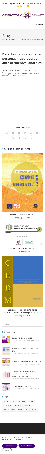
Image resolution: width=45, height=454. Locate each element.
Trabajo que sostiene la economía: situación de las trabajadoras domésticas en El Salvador (25, 373)
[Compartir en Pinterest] (19, 133)
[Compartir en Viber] (31, 133)
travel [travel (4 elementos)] (33, 410)
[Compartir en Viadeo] (25, 137)
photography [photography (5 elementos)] (9, 410)
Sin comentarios (33, 341)
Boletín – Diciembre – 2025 (22, 338)
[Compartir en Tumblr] (19, 137)
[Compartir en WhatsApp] (31, 137)
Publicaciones (19, 76)
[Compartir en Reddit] (13, 137)
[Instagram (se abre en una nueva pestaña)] (24, 6)
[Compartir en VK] (37, 133)
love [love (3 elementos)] (31, 402)
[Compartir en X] (6, 133)
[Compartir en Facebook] (13, 133)
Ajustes (7, 450)
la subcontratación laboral (22, 248)
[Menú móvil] (39, 25)
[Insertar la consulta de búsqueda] (22, 324)
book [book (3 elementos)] (6, 402)
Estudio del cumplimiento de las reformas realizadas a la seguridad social (22, 311)
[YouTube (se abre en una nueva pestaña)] (27, 6)
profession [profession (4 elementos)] (22, 410)
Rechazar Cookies (26, 446)
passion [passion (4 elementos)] (18, 406)
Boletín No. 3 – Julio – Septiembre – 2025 (27, 361)
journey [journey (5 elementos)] (22, 402)
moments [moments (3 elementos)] (7, 406)
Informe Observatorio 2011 (22, 214)
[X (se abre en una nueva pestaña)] (18, 6)
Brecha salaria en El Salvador (23, 386)
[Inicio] (3, 39)
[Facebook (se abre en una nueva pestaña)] (21, 6)
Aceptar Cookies (10, 446)
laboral (8, 70)
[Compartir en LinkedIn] (25, 133)
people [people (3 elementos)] (27, 406)
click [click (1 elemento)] (14, 402)
